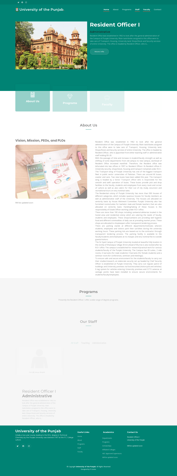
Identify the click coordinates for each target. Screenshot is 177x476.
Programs (126, 9)
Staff (137, 9)
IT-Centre (93, 469)
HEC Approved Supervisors (112, 453)
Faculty (146, 9)
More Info (99, 51)
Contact (157, 9)
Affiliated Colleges (108, 449)
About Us (32, 105)
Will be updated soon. (110, 457)
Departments (107, 438)
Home (106, 9)
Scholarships (106, 446)
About (115, 9)
